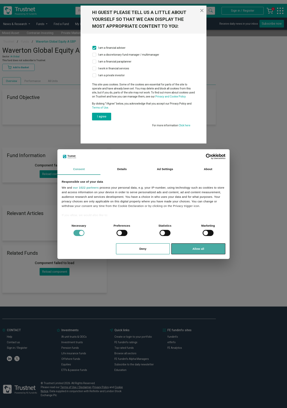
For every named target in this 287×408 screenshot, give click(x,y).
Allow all (198, 248)
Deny (142, 248)
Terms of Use (100, 107)
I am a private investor (111, 75)
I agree (101, 116)
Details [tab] (122, 169)
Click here (184, 125)
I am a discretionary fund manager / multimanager (128, 55)
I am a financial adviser (112, 48)
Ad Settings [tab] (165, 169)
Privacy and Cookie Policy (170, 96)
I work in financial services (113, 68)
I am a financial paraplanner (114, 61)
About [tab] (208, 169)
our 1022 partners (86, 187)
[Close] (202, 10)
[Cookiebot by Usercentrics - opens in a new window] (208, 156)
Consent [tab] (79, 169)
